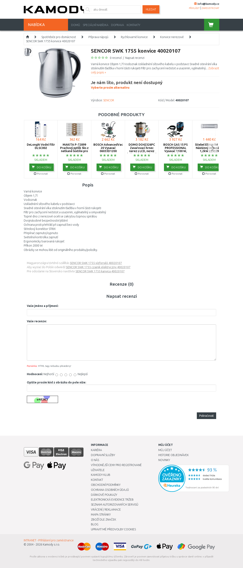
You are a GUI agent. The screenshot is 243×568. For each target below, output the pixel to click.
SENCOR (108, 100)
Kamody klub (100, 474)
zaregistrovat (210, 8)
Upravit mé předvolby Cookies (113, 529)
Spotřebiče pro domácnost (58, 37)
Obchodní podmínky (105, 484)
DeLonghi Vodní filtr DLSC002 (41, 146)
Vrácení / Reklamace (106, 509)
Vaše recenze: (37, 321)
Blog (94, 524)
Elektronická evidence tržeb (112, 499)
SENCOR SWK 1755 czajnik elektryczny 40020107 (98, 267)
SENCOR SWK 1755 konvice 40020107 (50, 41)
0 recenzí (116, 58)
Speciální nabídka (95, 25)
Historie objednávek (173, 455)
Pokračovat (206, 415)
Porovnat (41, 173)
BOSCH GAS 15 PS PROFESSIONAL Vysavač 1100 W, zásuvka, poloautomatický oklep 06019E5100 (175, 152)
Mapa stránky (101, 514)
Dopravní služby (103, 455)
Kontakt (97, 479)
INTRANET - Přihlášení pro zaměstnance (49, 540)
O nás (95, 460)
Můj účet (165, 450)
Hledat (151, 9)
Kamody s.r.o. (51, 544)
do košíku (41, 167)
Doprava (117, 25)
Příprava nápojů (98, 37)
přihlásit (194, 8)
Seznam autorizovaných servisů (114, 504)
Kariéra (96, 450)
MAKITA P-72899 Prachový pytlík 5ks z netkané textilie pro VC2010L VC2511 (74, 149)
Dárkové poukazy (104, 494)
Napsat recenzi (134, 58)
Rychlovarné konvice (134, 37)
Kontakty (133, 25)
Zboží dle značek (103, 519)
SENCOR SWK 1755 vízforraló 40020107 (96, 263)
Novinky (164, 460)
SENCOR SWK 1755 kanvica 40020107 (100, 271)
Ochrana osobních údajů (110, 489)
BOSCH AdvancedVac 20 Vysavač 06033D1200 (108, 148)
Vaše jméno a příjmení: (42, 306)
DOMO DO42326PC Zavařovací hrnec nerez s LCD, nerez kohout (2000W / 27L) (142, 149)
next (212, 148)
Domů (75, 25)
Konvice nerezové (172, 37)
